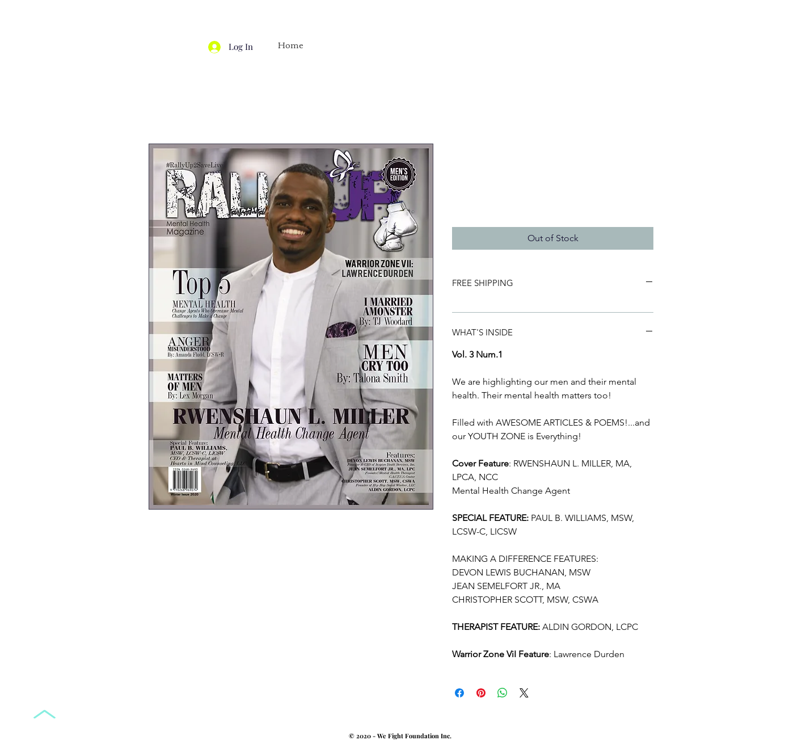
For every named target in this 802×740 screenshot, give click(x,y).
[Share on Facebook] (459, 693)
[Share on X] (524, 693)
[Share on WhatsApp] (502, 693)
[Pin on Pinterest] (481, 693)
